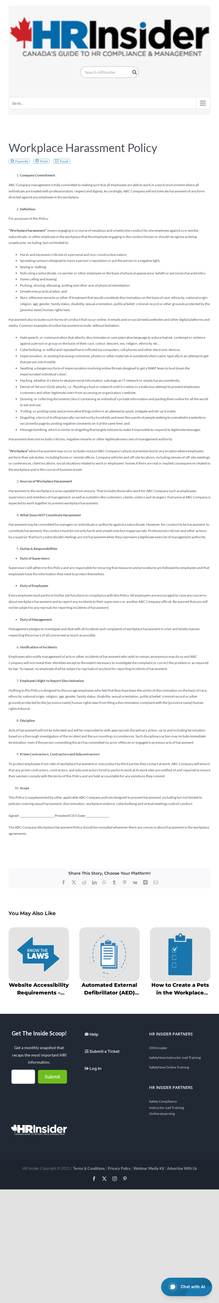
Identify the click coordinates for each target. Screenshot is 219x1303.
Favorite (21, 161)
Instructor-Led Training (166, 1107)
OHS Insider (158, 1048)
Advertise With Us (182, 1168)
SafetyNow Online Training (169, 1067)
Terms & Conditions (89, 1168)
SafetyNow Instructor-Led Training (175, 1057)
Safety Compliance (163, 1101)
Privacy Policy (119, 1168)
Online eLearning (162, 1113)
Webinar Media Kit (148, 1168)
